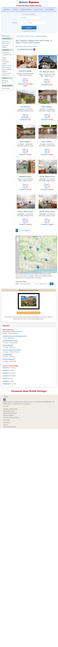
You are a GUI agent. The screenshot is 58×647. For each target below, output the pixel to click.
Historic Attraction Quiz (10, 413)
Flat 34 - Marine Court (25, 211)
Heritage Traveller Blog (10, 409)
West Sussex (6, 36)
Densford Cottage (25, 71)
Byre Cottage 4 (47, 107)
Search (29, 28)
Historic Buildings (7, 69)
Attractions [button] (7, 9)
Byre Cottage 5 (47, 141)
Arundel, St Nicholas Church (12, 350)
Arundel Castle (7, 354)
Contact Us (6, 422)
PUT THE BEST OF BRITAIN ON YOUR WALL (28, 312)
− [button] (17, 240)
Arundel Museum (8, 345)
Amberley (6, 367)
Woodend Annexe (25, 176)
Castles (4, 59)
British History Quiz (9, 411)
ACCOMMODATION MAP (25, 49)
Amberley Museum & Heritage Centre (14, 336)
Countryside (5, 61)
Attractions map (7, 54)
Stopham (5, 381)
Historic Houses (6, 67)
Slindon (5, 378)
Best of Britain (49, 9)
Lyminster (6, 376)
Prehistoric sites (6, 73)
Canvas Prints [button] (38, 9)
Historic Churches (7, 65)
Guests (15, 23)
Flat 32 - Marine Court (47, 176)
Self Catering (5, 88)
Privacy (5, 425)
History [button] (15, 9)
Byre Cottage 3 (25, 141)
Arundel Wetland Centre (10, 340)
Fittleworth (6, 384)
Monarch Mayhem (8, 415)
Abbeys (4, 58)
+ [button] (17, 238)
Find (17, 283)
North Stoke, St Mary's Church (26, 36)
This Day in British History (11, 417)
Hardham (5, 373)
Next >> (27, 230)
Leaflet (43, 272)
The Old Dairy (25, 107)
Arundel (5, 370)
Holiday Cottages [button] (26, 9)
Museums (4, 71)
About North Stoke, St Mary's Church (27, 46)
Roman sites (5, 75)
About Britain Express (9, 427)
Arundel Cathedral (8, 359)
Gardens (4, 63)
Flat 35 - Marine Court (47, 211)
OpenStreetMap (49, 272)
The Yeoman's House (47, 72)
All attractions (6, 52)
